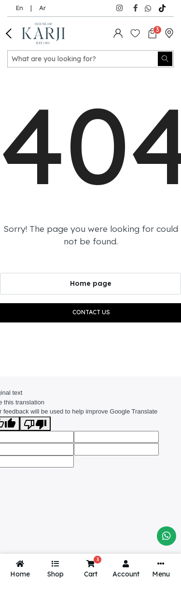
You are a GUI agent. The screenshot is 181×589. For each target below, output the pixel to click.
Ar (42, 8)
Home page (90, 283)
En (19, 8)
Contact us (91, 312)
